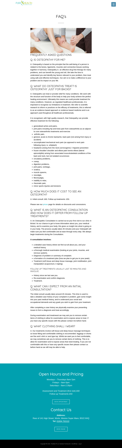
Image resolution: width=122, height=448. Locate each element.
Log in (80, 444)
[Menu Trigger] (113, 4)
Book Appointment (61, 402)
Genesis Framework (65, 444)
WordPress (74, 444)
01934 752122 (63, 421)
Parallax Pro (54, 444)
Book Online (61, 429)
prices (45, 204)
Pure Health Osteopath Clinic (29, 3)
